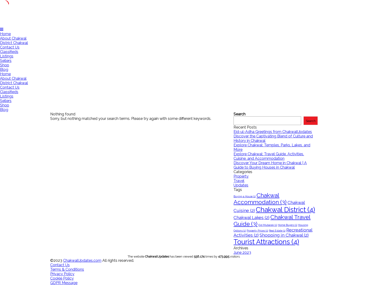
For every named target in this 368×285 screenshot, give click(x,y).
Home (5, 34)
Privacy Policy (62, 274)
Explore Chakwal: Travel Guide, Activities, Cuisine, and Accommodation (269, 156)
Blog (4, 69)
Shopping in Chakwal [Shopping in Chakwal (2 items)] (284, 235)
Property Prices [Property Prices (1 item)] (257, 230)
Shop (4, 65)
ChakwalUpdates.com (82, 260)
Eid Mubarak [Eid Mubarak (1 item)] (267, 225)
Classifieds (9, 51)
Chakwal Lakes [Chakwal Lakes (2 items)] (251, 217)
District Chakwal (14, 43)
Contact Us (9, 47)
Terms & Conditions (67, 269)
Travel (239, 181)
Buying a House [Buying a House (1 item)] (245, 196)
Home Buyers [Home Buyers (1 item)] (287, 225)
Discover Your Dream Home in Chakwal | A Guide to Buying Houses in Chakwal (270, 165)
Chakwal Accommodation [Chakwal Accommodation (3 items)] (260, 198)
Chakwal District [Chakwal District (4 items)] (285, 209)
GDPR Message (63, 283)
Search (239, 114)
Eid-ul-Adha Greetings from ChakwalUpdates (273, 131)
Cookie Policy (62, 278)
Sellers (6, 60)
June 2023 (242, 252)
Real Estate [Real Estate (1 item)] (277, 230)
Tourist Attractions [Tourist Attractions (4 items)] (266, 242)
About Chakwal (13, 38)
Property (241, 176)
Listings (6, 56)
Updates (241, 185)
